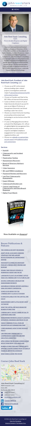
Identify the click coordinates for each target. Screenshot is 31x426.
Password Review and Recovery (15, 174)
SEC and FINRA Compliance (13, 171)
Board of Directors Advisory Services (13, 164)
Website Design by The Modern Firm (15, 423)
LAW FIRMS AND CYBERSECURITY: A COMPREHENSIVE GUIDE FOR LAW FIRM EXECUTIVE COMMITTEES (13, 336)
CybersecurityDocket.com (12, 184)
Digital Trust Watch (10, 193)
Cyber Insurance (9, 168)
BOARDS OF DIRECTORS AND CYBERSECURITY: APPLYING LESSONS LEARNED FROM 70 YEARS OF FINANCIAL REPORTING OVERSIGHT (15, 349)
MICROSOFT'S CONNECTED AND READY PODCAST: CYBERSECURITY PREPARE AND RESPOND (13, 265)
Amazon (23, 234)
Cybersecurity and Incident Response (13, 154)
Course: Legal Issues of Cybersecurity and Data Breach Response (14, 188)
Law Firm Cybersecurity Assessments (11, 177)
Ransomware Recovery (11, 161)
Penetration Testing (10, 158)
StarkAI (5, 150)
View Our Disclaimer (15, 421)
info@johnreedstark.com (13, 397)
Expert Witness (8, 181)
